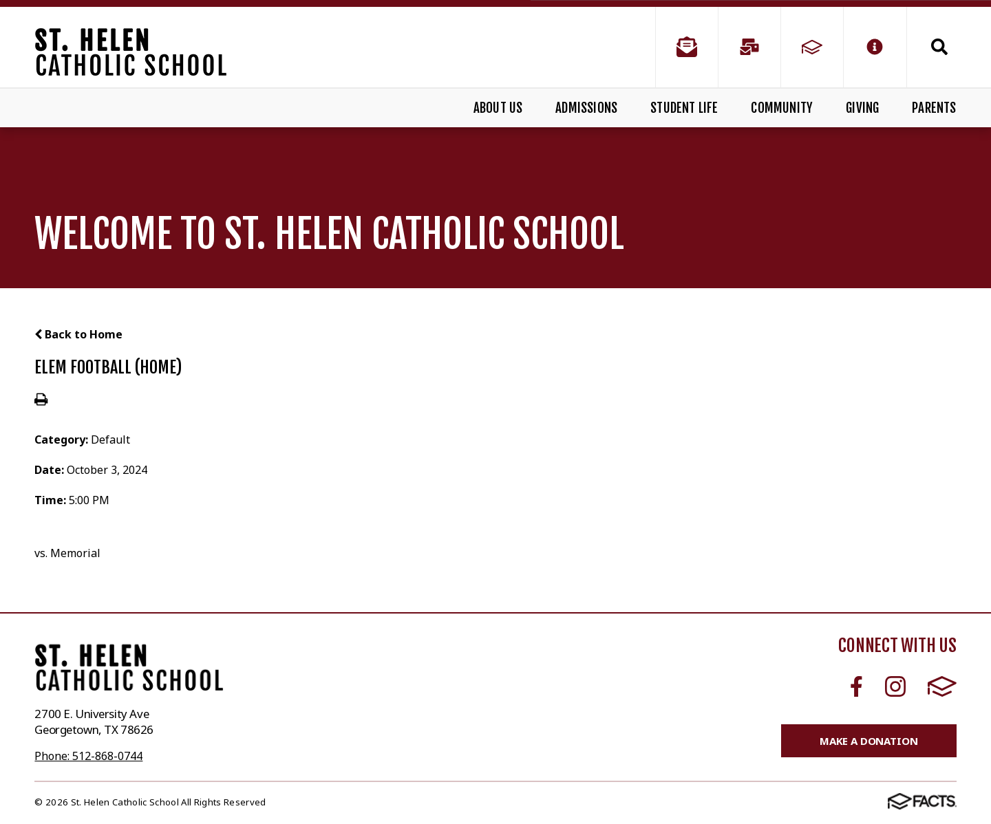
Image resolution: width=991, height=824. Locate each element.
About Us (498, 108)
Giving (862, 108)
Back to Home (78, 334)
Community (782, 108)
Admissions (586, 108)
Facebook (856, 686)
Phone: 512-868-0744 (88, 755)
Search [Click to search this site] (939, 47)
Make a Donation (869, 741)
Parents (934, 108)
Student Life (684, 108)
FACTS (942, 686)
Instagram (895, 686)
